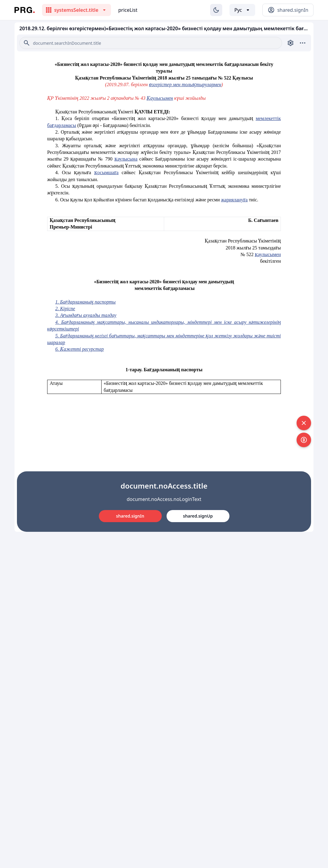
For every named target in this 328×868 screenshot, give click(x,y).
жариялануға (234, 199)
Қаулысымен (160, 98)
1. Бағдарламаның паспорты (85, 301)
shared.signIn (130, 516)
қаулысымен (268, 254)
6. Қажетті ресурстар (79, 349)
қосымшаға (106, 172)
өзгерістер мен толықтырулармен (185, 84)
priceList (127, 10)
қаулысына (125, 158)
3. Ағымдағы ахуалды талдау (85, 315)
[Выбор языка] (242, 10)
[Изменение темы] (216, 10)
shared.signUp (198, 516)
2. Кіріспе (65, 308)
